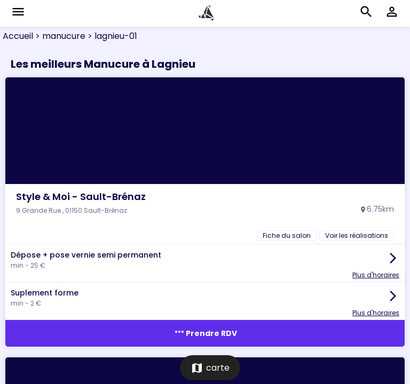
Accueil (18, 36)
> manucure (59, 36)
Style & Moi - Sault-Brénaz (81, 196)
